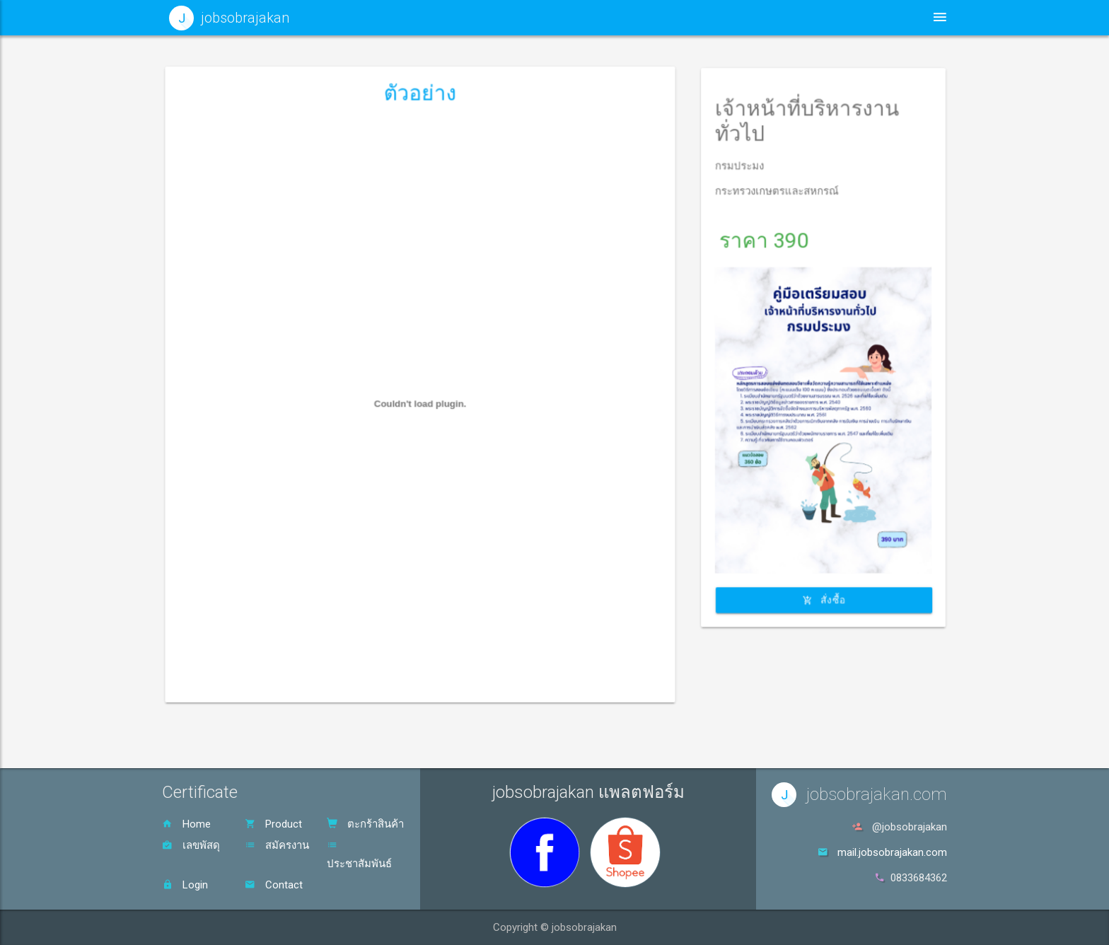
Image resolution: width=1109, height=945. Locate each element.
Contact (274, 885)
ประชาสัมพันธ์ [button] (682, 17)
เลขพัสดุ (191, 845)
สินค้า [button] (773, 17)
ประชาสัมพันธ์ (359, 855)
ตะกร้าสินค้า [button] (860, 17)
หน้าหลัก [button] (590, 17)
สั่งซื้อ (823, 514)
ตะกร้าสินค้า (365, 824)
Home (186, 824)
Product (273, 824)
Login (185, 885)
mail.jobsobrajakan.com (892, 852)
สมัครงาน (277, 845)
